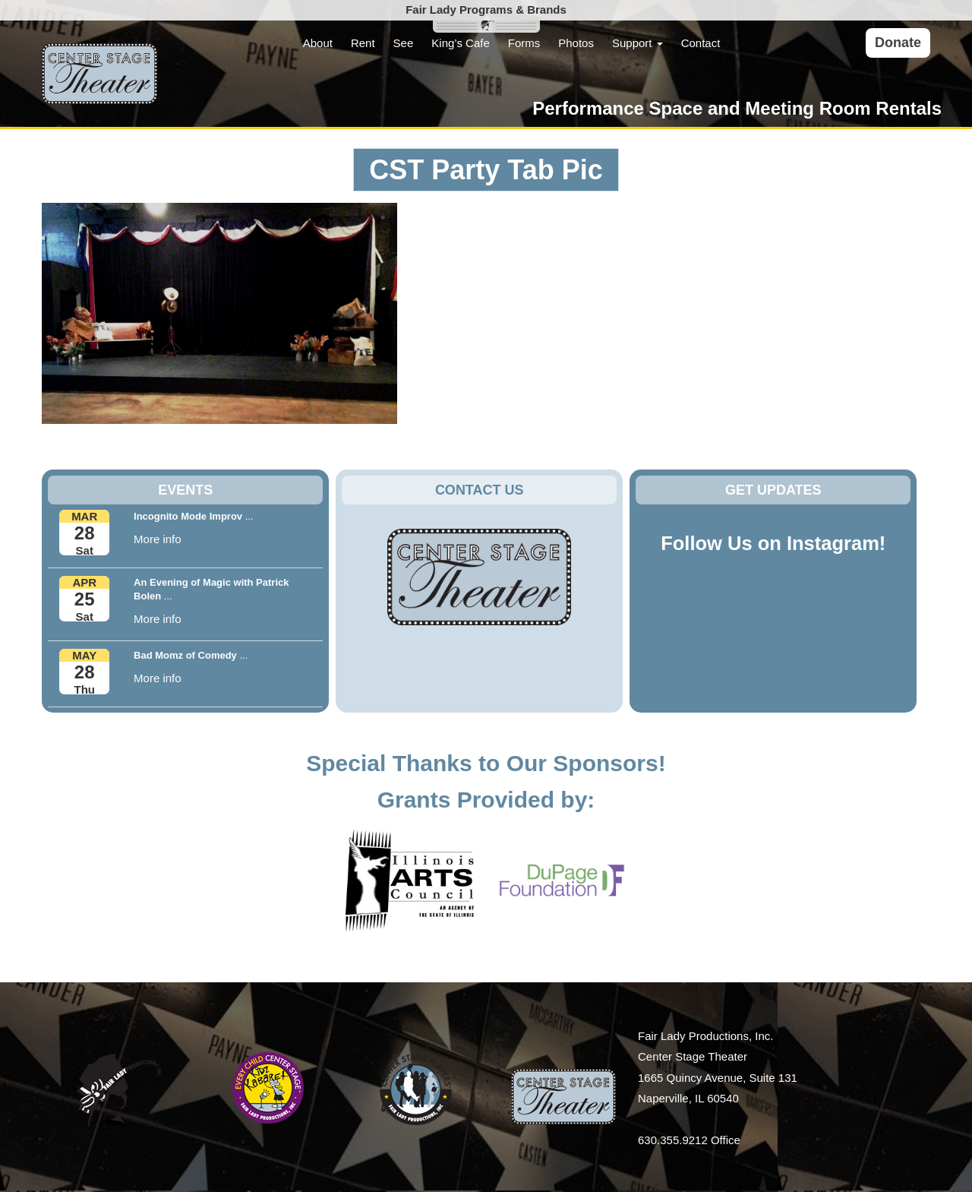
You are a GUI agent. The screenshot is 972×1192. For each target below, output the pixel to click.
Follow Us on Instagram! (773, 543)
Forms (524, 42)
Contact (701, 42)
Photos (576, 42)
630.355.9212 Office (689, 1140)
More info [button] (157, 539)
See (403, 42)
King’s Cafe (460, 42)
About (318, 42)
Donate (898, 42)
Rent (363, 42)
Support (637, 42)
